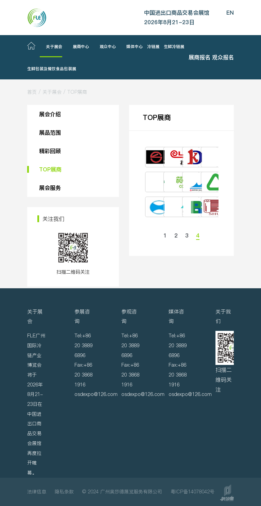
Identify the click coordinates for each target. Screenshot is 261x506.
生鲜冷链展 (174, 46)
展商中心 (81, 46)
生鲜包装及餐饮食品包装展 (51, 69)
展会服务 (50, 187)
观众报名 (223, 57)
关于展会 (54, 46)
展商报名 (199, 57)
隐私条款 (64, 491)
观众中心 (108, 46)
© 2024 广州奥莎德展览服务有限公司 (122, 491)
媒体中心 (134, 46)
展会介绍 (50, 114)
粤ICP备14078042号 (192, 491)
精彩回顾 (50, 151)
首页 (32, 92)
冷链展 (153, 46)
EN (230, 12)
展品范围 (50, 132)
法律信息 (36, 491)
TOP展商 (77, 92)
